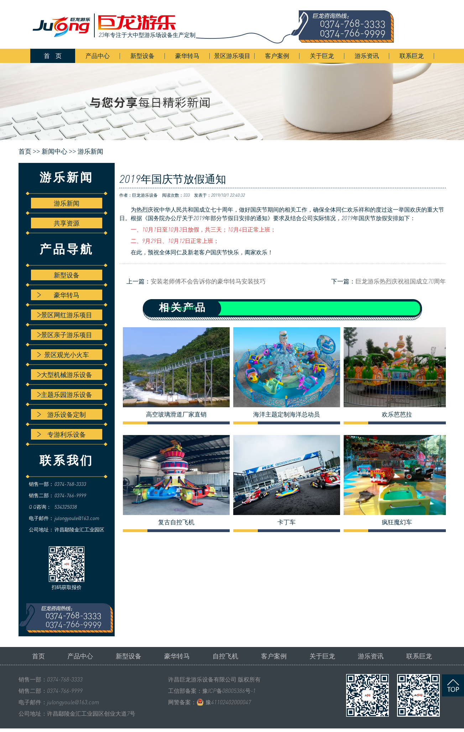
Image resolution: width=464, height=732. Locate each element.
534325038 (65, 507)
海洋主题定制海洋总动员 (286, 414)
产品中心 (97, 55)
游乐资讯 (367, 55)
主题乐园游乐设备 (64, 394)
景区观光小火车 (63, 355)
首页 (38, 656)
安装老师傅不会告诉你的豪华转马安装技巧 (208, 281)
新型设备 (142, 55)
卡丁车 (286, 522)
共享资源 (66, 223)
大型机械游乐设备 (64, 374)
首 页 (53, 55)
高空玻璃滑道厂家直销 (176, 414)
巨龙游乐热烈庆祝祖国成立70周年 (400, 281)
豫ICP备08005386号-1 (229, 690)
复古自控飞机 (176, 522)
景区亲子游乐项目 (64, 335)
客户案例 (277, 55)
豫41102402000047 (228, 702)
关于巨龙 (322, 55)
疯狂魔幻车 (397, 522)
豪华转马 (187, 55)
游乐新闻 (90, 151)
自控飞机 (225, 656)
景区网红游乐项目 (64, 315)
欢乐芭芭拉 (397, 414)
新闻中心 (54, 151)
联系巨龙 (412, 55)
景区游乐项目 (232, 55)
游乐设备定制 (61, 414)
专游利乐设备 (61, 434)
